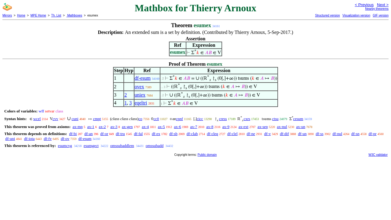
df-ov (65, 138)
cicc (200, 118)
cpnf (179, 118)
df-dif (284, 133)
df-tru (120, 133)
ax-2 (102, 126)
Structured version (327, 15)
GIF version (381, 15)
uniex (140, 94)
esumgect (91, 145)
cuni (74, 118)
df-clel (232, 133)
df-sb (173, 133)
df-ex (156, 133)
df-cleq (212, 133)
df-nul (337, 133)
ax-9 (225, 126)
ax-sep (263, 126)
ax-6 (177, 126)
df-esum (143, 78)
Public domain (207, 154)
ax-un (300, 126)
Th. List (56, 15)
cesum (298, 118)
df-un (302, 133)
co (140, 118)
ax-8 (209, 126)
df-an (88, 133)
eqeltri (141, 102)
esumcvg (65, 145)
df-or (104, 133)
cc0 (156, 118)
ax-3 (113, 126)
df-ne (251, 133)
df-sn (355, 133)
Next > (383, 4)
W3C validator (378, 154)
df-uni (10, 138)
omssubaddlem (122, 145)
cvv (55, 118)
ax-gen (127, 126)
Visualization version (356, 15)
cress (223, 118)
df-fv (48, 138)
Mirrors (7, 15)
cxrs (246, 118)
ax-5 (161, 126)
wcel (37, 118)
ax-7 (193, 126)
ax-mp (78, 126)
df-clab (192, 133)
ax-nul (282, 126)
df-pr (372, 133)
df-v (267, 133)
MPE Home (38, 15)
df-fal (138, 133)
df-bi (73, 133)
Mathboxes (74, 15)
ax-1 (90, 126)
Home (21, 15)
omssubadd (155, 145)
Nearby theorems (377, 8)
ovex (139, 86)
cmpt (97, 118)
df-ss (319, 133)
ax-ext (243, 126)
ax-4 (145, 126)
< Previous (364, 4)
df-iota (29, 138)
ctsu (275, 118)
